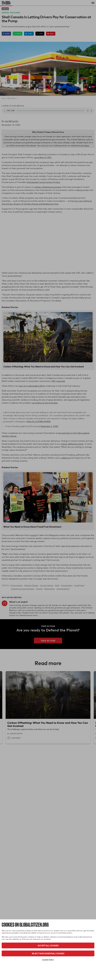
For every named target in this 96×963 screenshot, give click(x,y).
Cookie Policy (48, 960)
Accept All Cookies (48, 945)
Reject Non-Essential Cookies (48, 953)
